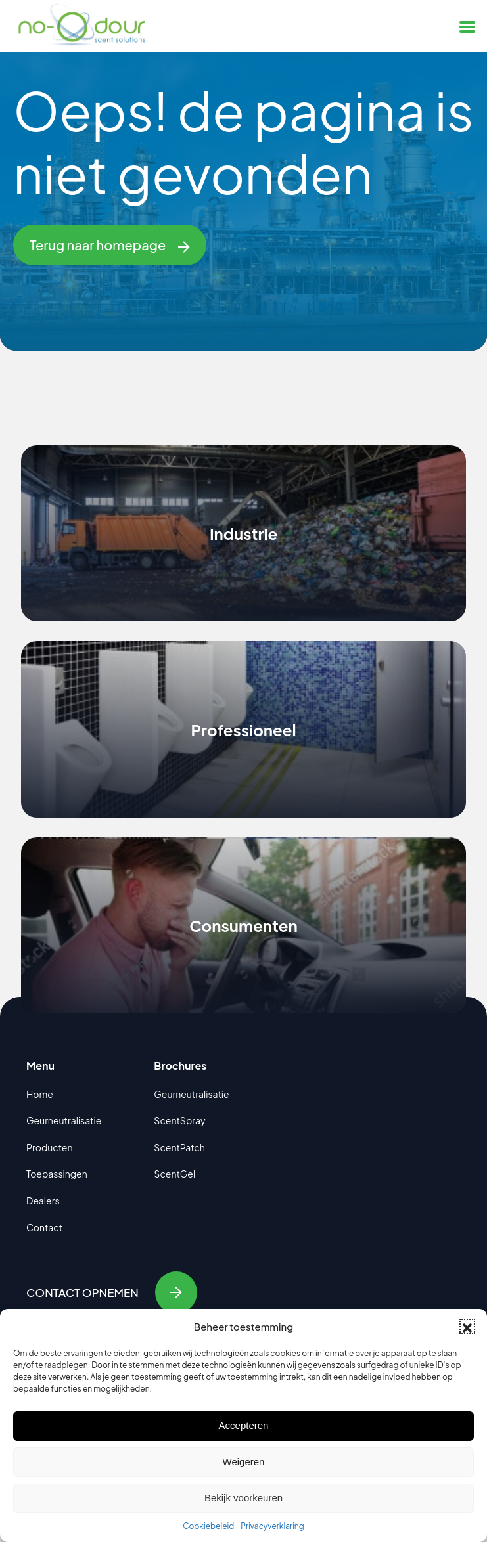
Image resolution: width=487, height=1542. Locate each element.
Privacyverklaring (272, 1526)
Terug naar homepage (110, 244)
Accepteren (244, 1425)
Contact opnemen (111, 1292)
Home (39, 1094)
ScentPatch (179, 1147)
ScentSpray (179, 1120)
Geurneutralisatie (63, 1120)
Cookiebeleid (208, 1526)
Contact (44, 1227)
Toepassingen (56, 1173)
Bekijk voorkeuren (243, 1497)
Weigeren (244, 1461)
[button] (467, 1326)
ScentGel (174, 1173)
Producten (49, 1147)
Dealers (43, 1200)
